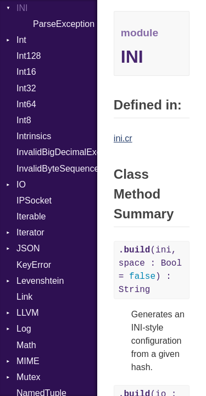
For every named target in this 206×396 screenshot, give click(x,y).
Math (26, 345)
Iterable (31, 216)
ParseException (63, 24)
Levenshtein (40, 280)
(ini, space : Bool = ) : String (150, 270)
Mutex (28, 377)
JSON (28, 248)
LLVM (27, 312)
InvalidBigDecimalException (56, 152)
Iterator (30, 232)
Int (21, 40)
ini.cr (123, 138)
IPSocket (34, 200)
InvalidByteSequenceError (56, 168)
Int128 (28, 56)
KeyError (33, 265)
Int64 (26, 104)
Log (23, 328)
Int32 (26, 88)
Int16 (26, 71)
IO (21, 184)
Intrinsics (33, 136)
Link (24, 296)
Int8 (23, 120)
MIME (28, 361)
